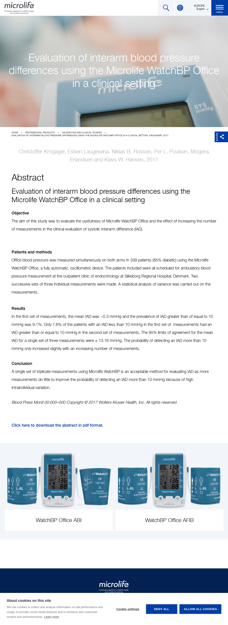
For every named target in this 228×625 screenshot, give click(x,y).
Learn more (51, 617)
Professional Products (40, 133)
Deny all (161, 609)
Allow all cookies (200, 609)
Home (15, 133)
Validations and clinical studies (82, 133)
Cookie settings (127, 609)
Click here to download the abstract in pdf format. (57, 425)
